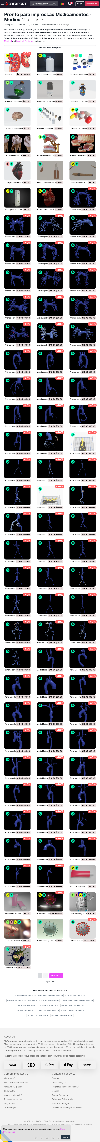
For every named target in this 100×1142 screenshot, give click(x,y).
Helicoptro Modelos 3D (48, 1010)
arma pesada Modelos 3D (73, 1010)
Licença (55, 1091)
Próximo (56, 975)
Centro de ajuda (59, 1082)
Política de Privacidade (62, 1099)
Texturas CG (9, 1091)
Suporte (55, 1078)
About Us (9, 1036)
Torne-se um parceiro (13, 1099)
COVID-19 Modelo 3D (14, 940)
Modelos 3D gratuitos (13, 1086)
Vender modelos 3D (13, 1095)
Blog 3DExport (10, 1103)
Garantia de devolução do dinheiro (67, 1107)
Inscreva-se (91, 4)
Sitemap (89, 1124)
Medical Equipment (25, 41)
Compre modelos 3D (16, 1073)
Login (79, 4)
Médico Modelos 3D (24, 1010)
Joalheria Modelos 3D (48, 1005)
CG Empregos (10, 1107)
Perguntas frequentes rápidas (65, 1086)
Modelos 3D (9, 1078)
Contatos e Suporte (63, 1073)
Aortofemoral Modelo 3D (80, 453)
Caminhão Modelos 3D (38, 1015)
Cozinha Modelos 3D (75, 995)
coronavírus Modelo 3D (14, 968)
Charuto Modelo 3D (78, 182)
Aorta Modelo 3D (44, 670)
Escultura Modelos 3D (25, 995)
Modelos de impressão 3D (16, 1082)
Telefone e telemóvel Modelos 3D (77, 1000)
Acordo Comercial (60, 1095)
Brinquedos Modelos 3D (72, 1005)
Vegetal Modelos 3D (26, 1005)
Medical (8, 41)
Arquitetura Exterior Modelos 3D (43, 1000)
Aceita (65, 1137)
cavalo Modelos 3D (16, 1000)
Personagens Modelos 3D (50, 995)
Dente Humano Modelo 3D (15, 155)
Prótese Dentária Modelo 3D (49, 155)
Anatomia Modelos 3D (62, 1015)
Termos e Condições (61, 1103)
